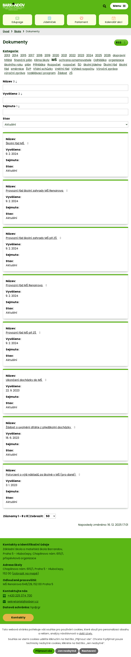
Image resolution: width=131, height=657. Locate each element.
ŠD (79, 65)
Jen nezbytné (67, 651)
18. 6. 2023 (12, 438)
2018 (39, 55)
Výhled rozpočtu (82, 69)
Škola (17, 31)
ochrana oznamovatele (75, 60)
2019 (47, 55)
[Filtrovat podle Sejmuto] (65, 112)
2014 (15, 55)
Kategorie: (11, 51)
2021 (64, 55)
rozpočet (69, 65)
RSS (121, 42)
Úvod (6, 31)
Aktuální (11, 171)
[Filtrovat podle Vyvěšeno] (65, 100)
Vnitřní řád (62, 69)
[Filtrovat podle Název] (65, 88)
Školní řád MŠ (18, 143)
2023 (81, 55)
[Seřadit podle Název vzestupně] (16, 81)
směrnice (17, 69)
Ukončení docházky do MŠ (27, 380)
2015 (23, 55)
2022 (72, 55)
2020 (55, 55)
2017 (31, 55)
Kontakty (18, 617)
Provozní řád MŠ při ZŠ (24, 333)
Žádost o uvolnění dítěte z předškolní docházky (41, 427)
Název (9, 81)
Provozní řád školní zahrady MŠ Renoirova (37, 191)
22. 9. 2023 (12, 390)
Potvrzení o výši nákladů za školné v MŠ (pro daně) (43, 475)
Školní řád (110, 65)
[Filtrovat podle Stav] (65, 124)
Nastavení (89, 651)
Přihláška (39, 65)
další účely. (86, 633)
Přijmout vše (43, 651)
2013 (7, 55)
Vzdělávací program (41, 73)
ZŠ (70, 73)
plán (28, 65)
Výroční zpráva (106, 69)
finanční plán (23, 60)
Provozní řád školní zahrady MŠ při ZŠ (34, 238)
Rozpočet (54, 65)
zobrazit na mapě (25, 573)
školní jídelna (92, 65)
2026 (107, 55)
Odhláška (99, 60)
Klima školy (41, 60)
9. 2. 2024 (12, 154)
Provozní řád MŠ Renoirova (27, 285)
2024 (89, 55)
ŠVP (28, 69)
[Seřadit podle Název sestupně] (16, 82)
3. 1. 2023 (11, 485)
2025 (98, 55)
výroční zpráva (14, 73)
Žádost (62, 73)
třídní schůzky (43, 69)
